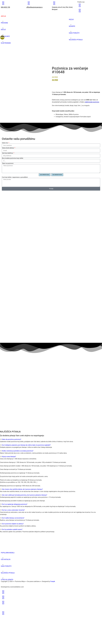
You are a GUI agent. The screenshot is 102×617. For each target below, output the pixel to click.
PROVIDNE (4, 23)
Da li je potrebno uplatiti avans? (12, 529)
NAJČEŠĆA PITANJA (76, 40)
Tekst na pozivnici (7, 163)
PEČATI (71, 19)
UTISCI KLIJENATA (7, 579)
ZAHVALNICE (5, 36)
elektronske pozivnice (92, 102)
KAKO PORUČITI (74, 33)
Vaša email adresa (8, 148)
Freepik (52, 581)
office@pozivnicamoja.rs (34, 7)
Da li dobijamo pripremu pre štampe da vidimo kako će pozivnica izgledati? (26, 445)
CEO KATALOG (5, 559)
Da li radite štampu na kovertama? (13, 518)
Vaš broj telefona (7, 153)
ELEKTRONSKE (6, 43)
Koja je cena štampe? (9, 456)
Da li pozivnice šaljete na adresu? (13, 524)
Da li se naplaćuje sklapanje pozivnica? (14, 504)
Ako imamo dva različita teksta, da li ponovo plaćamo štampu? (22, 489)
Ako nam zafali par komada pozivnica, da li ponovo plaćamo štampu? (24, 495)
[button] (51, 439)
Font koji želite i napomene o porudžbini (15, 177)
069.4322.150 (5, 7)
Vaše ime (5, 143)
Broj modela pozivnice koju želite (12, 158)
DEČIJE (3, 29)
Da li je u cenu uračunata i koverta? (13, 510)
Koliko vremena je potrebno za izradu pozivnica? (17, 451)
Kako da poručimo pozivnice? (11, 439)
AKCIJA (3, 16)
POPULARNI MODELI (8, 553)
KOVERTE (72, 26)
